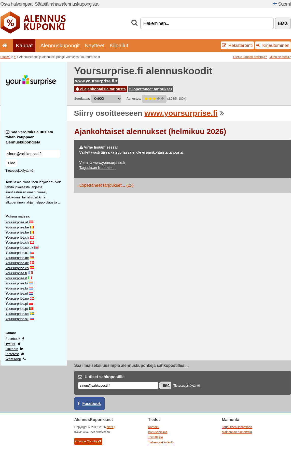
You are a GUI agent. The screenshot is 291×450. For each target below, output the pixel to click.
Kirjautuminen (272, 45)
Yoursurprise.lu (17, 283)
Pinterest (12, 354)
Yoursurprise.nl (17, 293)
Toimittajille (155, 437)
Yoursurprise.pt (17, 309)
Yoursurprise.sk (17, 319)
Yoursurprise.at (17, 222)
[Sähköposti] (118, 385)
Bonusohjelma (158, 432)
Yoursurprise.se (17, 314)
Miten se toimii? (279, 57)
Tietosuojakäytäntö (19, 170)
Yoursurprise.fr (16, 273)
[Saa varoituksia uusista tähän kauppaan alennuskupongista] (33, 154)
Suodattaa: (82, 98)
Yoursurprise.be (17, 227)
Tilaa (11, 163)
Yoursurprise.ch (17, 237)
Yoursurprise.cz (17, 253)
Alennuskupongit (60, 45)
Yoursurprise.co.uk (19, 248)
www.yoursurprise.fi (96, 81)
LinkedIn (12, 349)
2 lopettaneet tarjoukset (150, 89)
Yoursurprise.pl (17, 304)
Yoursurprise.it (16, 278)
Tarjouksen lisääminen (97, 168)
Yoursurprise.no (17, 298)
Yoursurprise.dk (17, 263)
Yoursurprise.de (17, 258)
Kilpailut (119, 45)
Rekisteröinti (237, 45)
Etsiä (283, 23)
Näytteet (95, 45)
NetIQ (111, 427)
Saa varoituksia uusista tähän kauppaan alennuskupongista (29, 137)
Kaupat (24, 45)
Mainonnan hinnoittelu (237, 432)
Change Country (88, 441)
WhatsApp (13, 359)
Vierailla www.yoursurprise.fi (102, 163)
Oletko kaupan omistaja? (250, 57)
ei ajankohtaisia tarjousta (101, 89)
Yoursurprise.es (17, 268)
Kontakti (153, 427)
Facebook (13, 339)
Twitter (11, 344)
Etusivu (5, 57)
